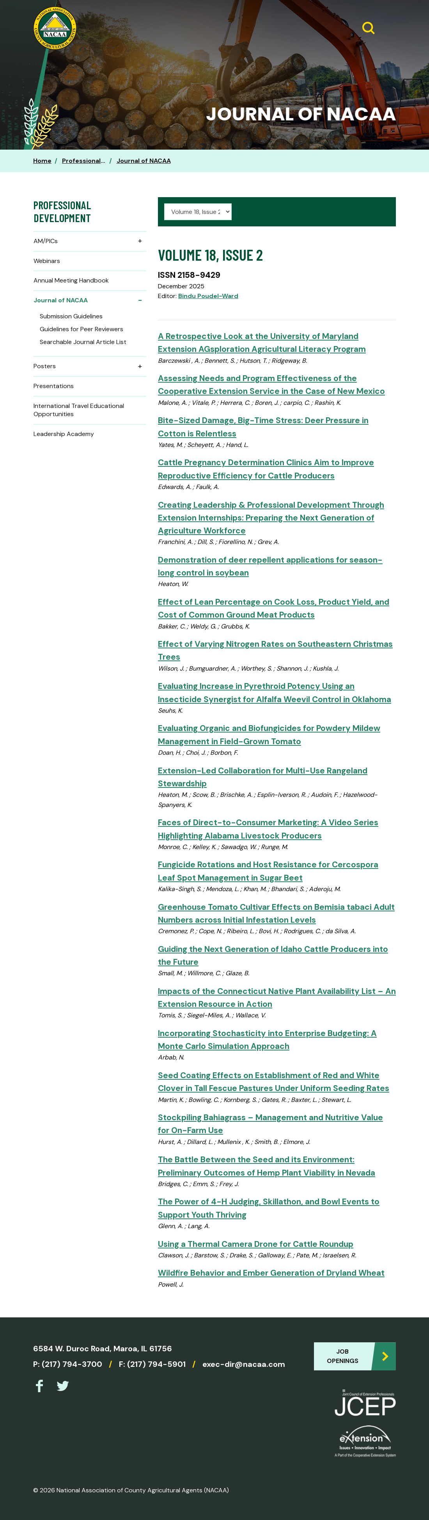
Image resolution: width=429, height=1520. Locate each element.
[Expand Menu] (387, 28)
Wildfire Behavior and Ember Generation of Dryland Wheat (271, 1273)
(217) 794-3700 (72, 1364)
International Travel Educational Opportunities (79, 410)
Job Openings (342, 1356)
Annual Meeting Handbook (71, 280)
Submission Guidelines (71, 316)
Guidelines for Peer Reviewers (81, 329)
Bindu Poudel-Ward (208, 296)
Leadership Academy (64, 434)
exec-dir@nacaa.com (243, 1364)
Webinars (47, 261)
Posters (90, 366)
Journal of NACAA (144, 161)
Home (42, 161)
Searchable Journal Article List (83, 342)
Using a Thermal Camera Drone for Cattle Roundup (255, 1244)
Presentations (54, 386)
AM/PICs (90, 241)
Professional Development (103, 161)
